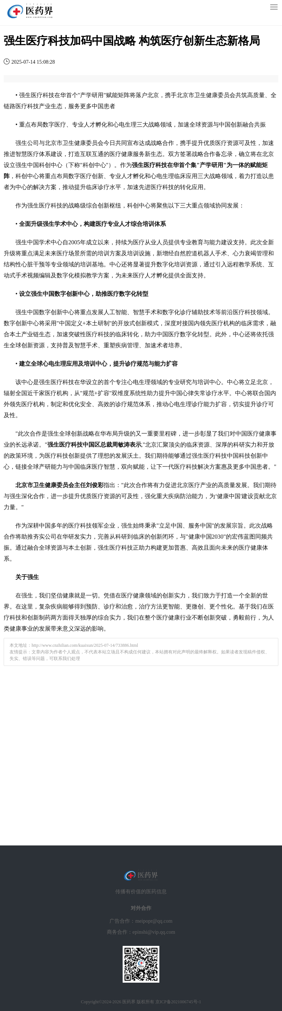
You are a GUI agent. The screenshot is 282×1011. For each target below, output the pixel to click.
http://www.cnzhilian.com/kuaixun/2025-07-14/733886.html (85, 645)
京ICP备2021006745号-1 (178, 1001)
